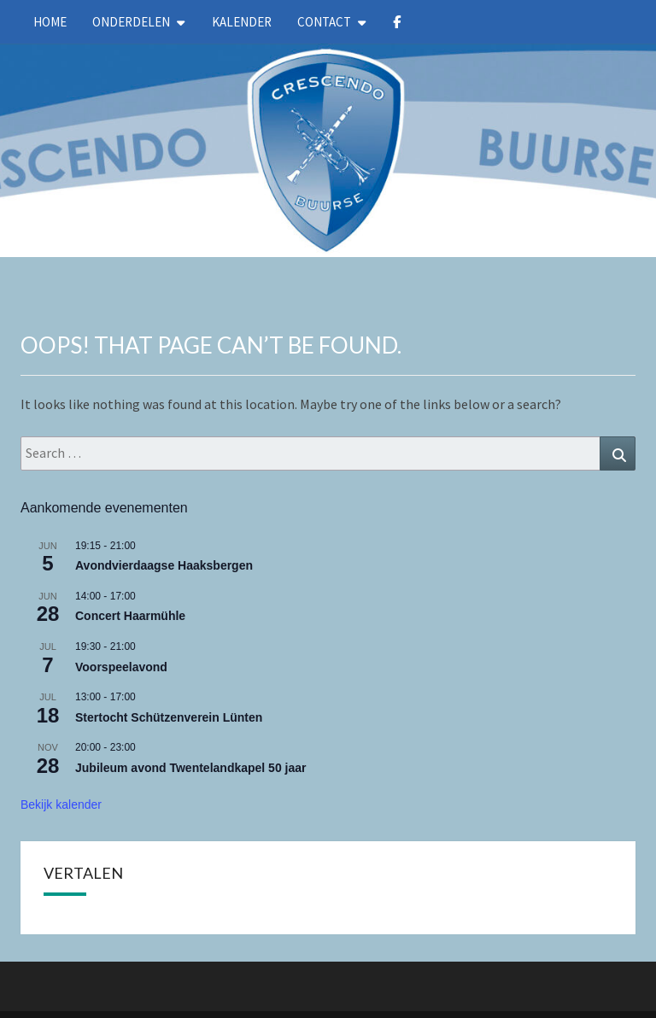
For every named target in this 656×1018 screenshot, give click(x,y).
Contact (324, 22)
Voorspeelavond (121, 667)
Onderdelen (131, 22)
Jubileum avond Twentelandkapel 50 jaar (191, 768)
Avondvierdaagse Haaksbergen (164, 565)
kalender (242, 22)
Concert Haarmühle (130, 616)
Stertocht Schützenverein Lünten (168, 717)
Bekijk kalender (61, 804)
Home (50, 22)
